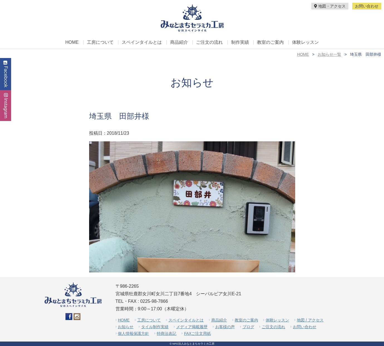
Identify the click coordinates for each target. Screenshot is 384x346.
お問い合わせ (366, 6)
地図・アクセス (330, 6)
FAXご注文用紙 (197, 333)
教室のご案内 (270, 42)
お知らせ (125, 327)
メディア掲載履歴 (191, 327)
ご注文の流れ (209, 42)
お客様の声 (225, 327)
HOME (72, 42)
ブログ (248, 327)
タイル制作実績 (154, 327)
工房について (100, 42)
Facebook (5, 74)
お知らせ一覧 (329, 54)
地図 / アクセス (310, 320)
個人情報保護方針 (133, 333)
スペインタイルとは (142, 42)
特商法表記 (166, 333)
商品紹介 (179, 42)
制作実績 (240, 42)
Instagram (5, 105)
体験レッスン (305, 42)
